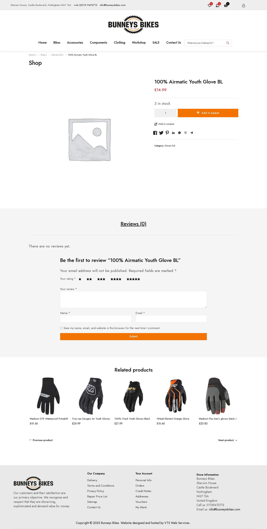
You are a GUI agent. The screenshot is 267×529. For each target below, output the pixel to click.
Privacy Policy (95, 491)
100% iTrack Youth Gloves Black (132, 419)
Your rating (68, 279)
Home (31, 54)
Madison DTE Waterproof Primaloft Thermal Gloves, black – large (49, 420)
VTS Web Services (176, 523)
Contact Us (94, 507)
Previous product (43, 440)
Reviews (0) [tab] (134, 223)
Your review (68, 289)
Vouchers (141, 502)
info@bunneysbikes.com (113, 5)
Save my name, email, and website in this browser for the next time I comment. (112, 328)
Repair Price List (97, 496)
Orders (140, 486)
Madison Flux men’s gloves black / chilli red (218, 420)
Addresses (142, 496)
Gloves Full (56, 54)
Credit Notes (143, 491)
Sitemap (92, 502)
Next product (226, 440)
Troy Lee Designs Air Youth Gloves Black (91, 420)
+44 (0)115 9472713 (85, 5)
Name (65, 313)
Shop (43, 54)
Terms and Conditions (100, 486)
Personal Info (144, 480)
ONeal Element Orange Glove (173, 419)
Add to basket (210, 113)
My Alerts (141, 507)
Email (140, 313)
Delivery (92, 480)
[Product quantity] (165, 113)
